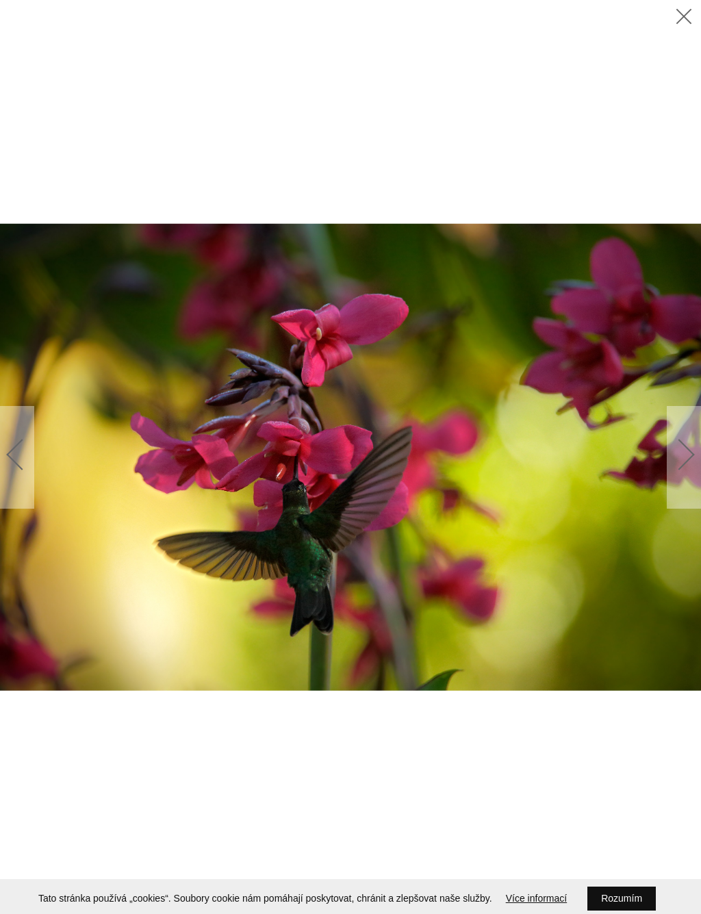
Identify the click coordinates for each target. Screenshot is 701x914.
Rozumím (621, 898)
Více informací (536, 898)
